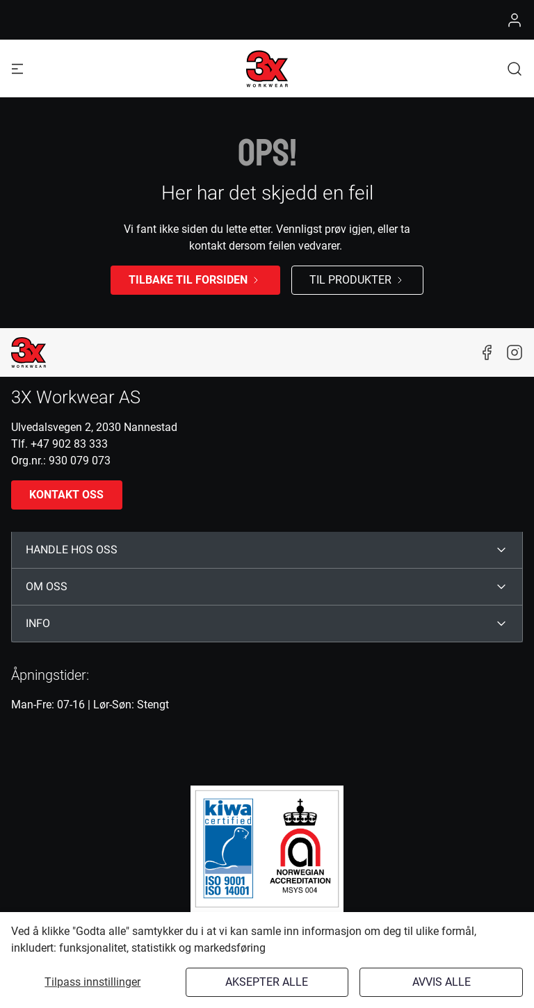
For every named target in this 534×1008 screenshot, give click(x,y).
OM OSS (46, 586)
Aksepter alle (266, 982)
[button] (514, 68)
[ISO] (267, 849)
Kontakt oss (66, 494)
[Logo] (267, 69)
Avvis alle (441, 982)
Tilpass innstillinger (92, 982)
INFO (38, 623)
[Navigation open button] (17, 68)
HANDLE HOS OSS (72, 550)
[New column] (28, 352)
